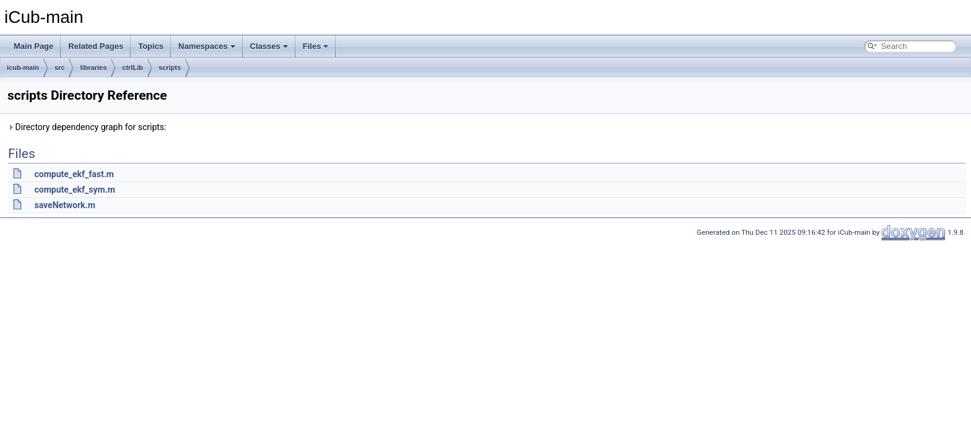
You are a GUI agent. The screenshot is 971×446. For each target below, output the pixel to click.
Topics (150, 46)
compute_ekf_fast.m (73, 174)
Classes (269, 46)
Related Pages (95, 46)
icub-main (23, 67)
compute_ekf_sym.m (74, 190)
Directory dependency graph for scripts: (86, 127)
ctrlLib (132, 67)
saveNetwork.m (64, 205)
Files (316, 46)
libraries (93, 67)
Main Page (33, 46)
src (59, 67)
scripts (170, 67)
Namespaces (206, 46)
